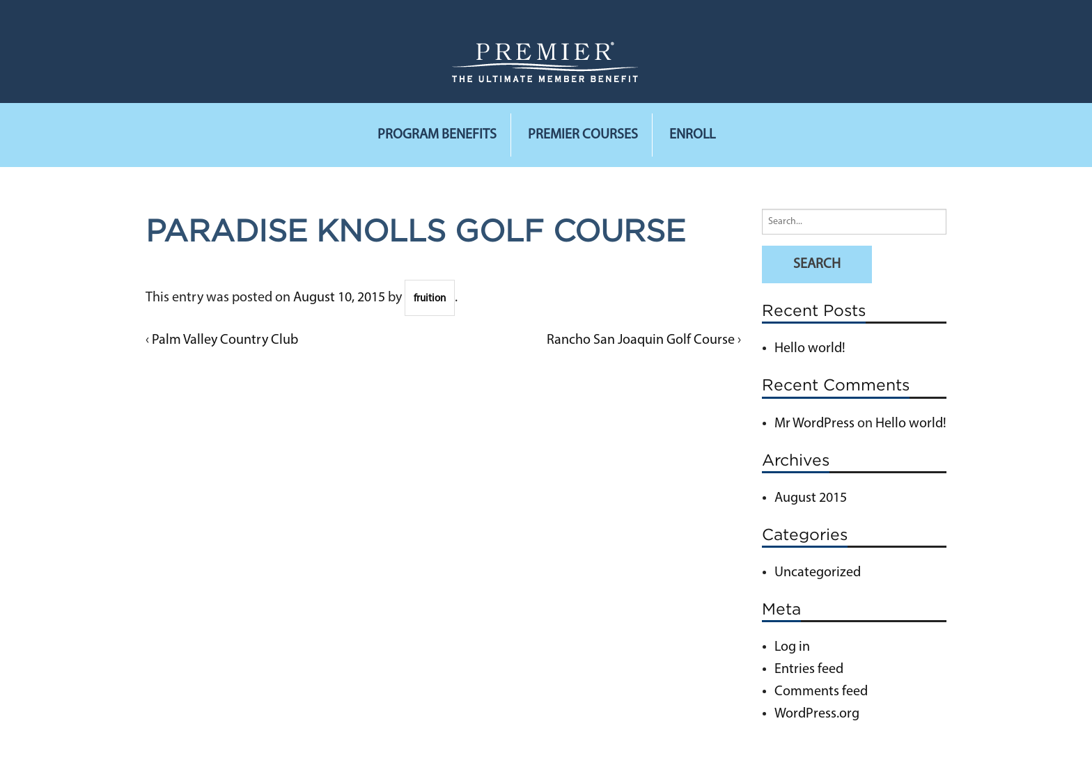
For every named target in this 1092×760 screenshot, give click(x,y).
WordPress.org (816, 714)
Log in (792, 647)
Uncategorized (817, 573)
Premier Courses (583, 135)
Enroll (692, 135)
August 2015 (810, 498)
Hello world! (809, 349)
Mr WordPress (814, 424)
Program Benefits (437, 135)
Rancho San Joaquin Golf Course (641, 340)
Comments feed (821, 692)
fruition (430, 299)
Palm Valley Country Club (225, 340)
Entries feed (808, 669)
